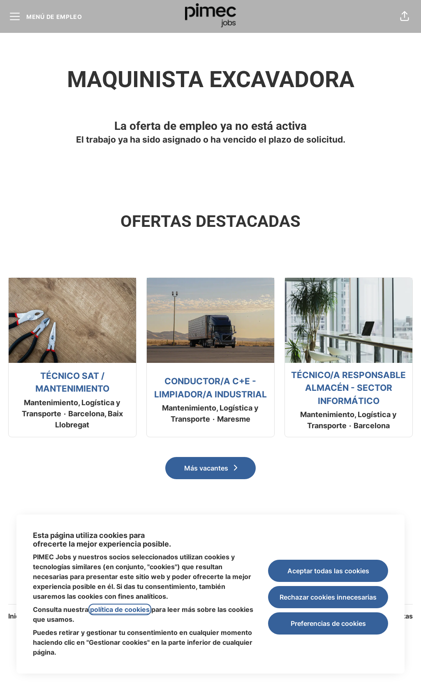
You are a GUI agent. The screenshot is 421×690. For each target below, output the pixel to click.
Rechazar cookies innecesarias (328, 597)
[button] (404, 16)
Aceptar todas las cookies (328, 571)
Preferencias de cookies (328, 623)
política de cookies (120, 609)
